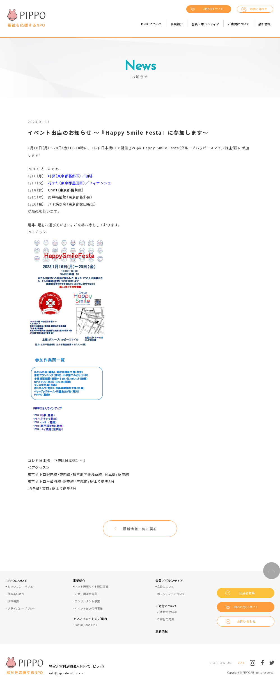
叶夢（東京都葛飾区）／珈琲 (70, 175)
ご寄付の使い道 (167, 612)
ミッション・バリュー (22, 586)
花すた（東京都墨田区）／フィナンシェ (79, 183)
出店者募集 (247, 593)
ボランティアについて (171, 594)
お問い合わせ (258, 9)
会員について (165, 586)
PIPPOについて (151, 24)
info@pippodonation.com (67, 673)
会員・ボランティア (205, 24)
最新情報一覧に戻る (140, 528)
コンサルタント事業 (87, 601)
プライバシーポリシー (22, 608)
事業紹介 (177, 24)
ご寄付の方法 (165, 619)
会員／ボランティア (169, 581)
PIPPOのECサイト (246, 607)
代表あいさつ (16, 594)
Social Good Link (86, 624)
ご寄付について (238, 24)
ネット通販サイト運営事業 (91, 586)
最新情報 (264, 24)
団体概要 (13, 601)
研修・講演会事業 (86, 594)
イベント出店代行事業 (89, 608)
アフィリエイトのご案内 (90, 619)
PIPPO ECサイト (213, 9)
